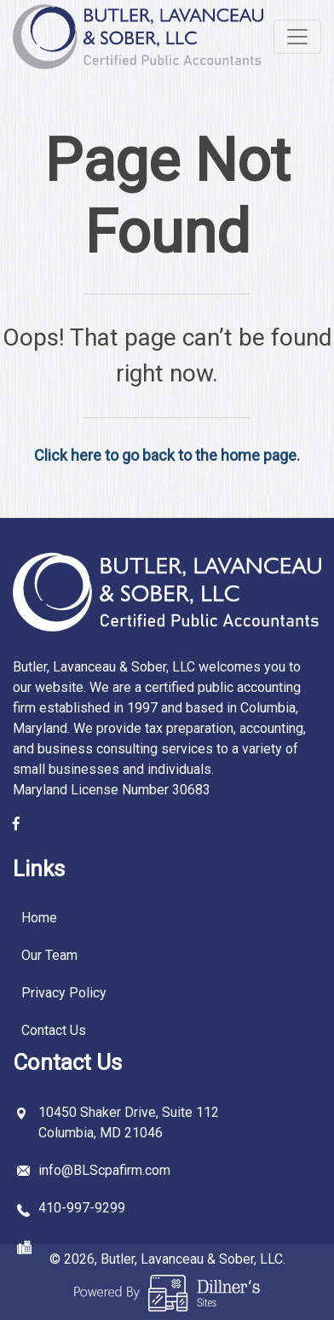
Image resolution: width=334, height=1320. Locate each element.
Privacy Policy (64, 993)
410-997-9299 (81, 1208)
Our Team (49, 955)
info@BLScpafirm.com (104, 1170)
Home (39, 918)
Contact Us (53, 1030)
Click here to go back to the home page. (167, 455)
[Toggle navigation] (297, 37)
